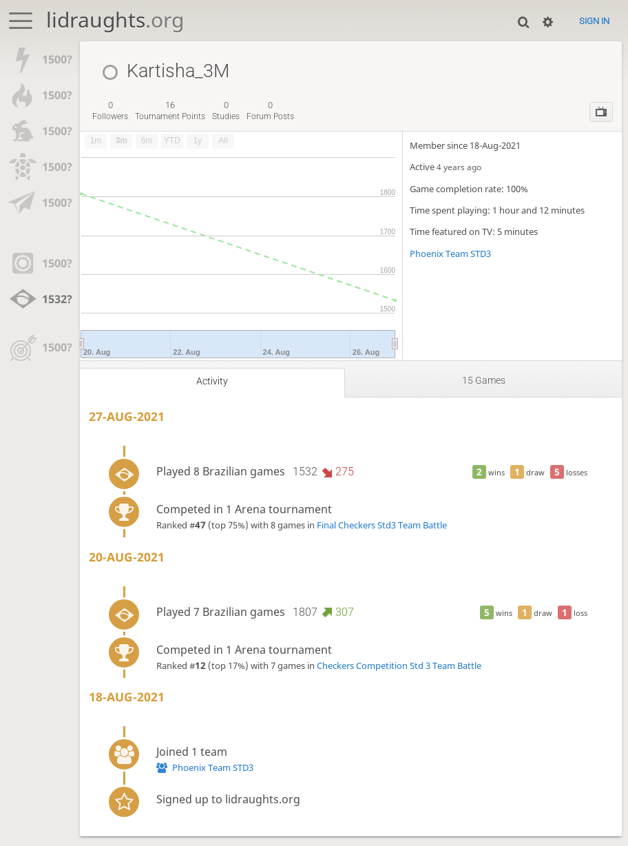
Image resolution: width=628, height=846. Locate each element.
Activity (212, 381)
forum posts (270, 111)
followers (110, 111)
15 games (483, 380)
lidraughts (115, 20)
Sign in (594, 21)
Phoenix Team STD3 (450, 253)
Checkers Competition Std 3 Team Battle (399, 665)
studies (226, 111)
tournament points (170, 111)
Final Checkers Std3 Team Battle (382, 525)
